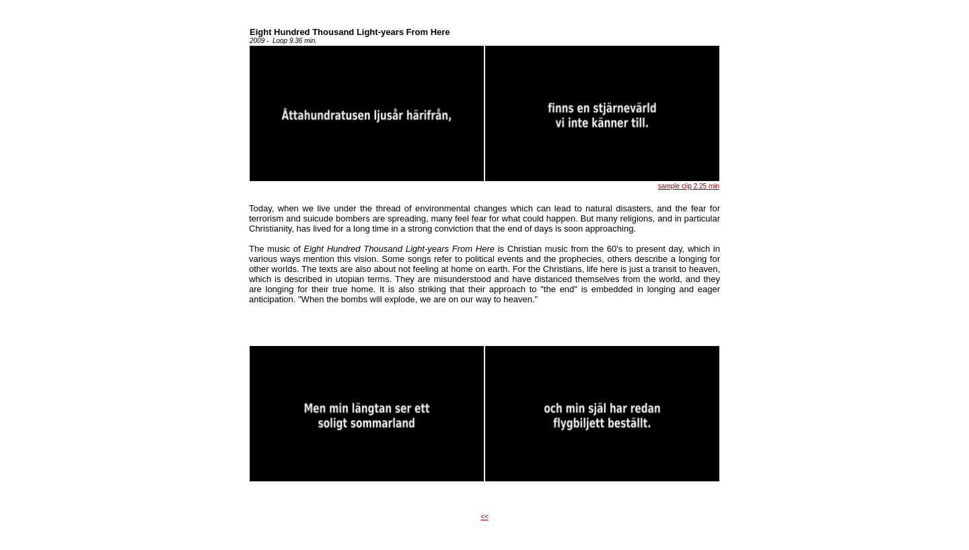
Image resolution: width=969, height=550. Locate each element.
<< (484, 516)
